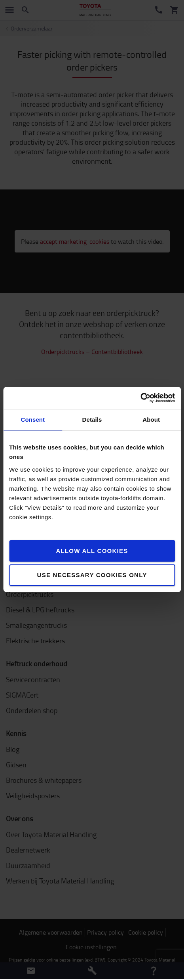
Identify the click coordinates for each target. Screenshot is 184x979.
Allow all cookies (92, 550)
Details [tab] (92, 419)
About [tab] (151, 419)
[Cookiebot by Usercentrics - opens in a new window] (140, 398)
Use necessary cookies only (92, 575)
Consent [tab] (33, 419)
